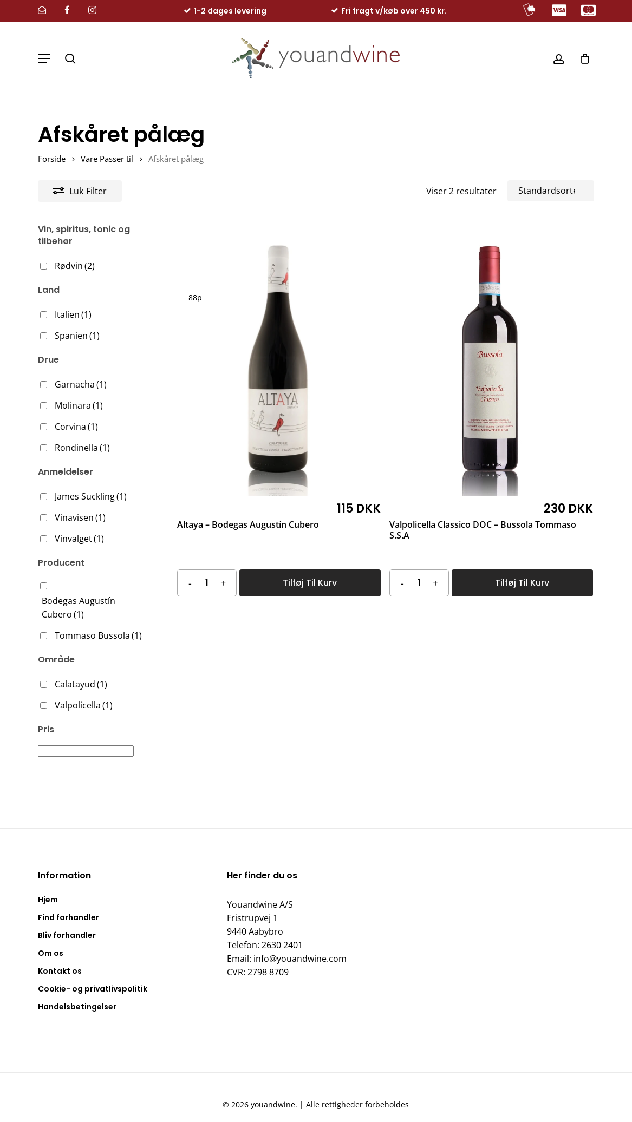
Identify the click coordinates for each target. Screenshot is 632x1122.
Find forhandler (68, 903)
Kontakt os (60, 957)
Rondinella (82, 448)
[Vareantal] (207, 582)
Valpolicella (84, 705)
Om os (50, 939)
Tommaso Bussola (98, 635)
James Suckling (91, 496)
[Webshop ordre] (550, 190)
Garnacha (81, 384)
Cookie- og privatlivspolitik (92, 975)
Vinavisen (80, 517)
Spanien (77, 336)
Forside (52, 158)
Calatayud (81, 684)
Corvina (76, 426)
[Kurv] (581, 58)
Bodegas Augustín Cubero (78, 607)
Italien (73, 314)
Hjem (48, 886)
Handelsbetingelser (77, 993)
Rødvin (75, 266)
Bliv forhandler (67, 921)
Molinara (79, 405)
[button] (44, 58)
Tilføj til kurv (310, 582)
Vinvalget (79, 538)
